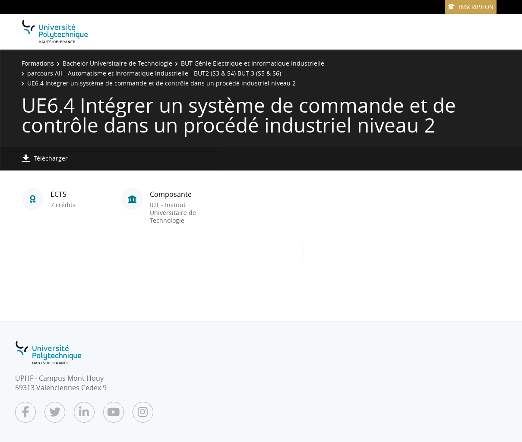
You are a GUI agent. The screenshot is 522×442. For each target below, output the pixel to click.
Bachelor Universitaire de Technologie (117, 63)
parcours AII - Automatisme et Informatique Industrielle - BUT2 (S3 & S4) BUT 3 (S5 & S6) (154, 73)
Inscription (471, 7)
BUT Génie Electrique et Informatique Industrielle (252, 63)
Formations (38, 63)
